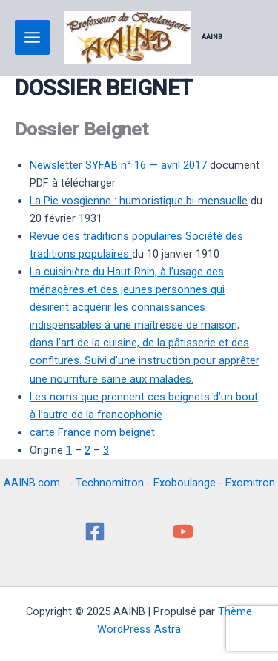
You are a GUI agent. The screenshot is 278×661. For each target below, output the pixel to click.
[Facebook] (95, 531)
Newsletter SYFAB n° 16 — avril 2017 (118, 165)
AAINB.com (35, 482)
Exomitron (250, 482)
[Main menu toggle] (32, 37)
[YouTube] (183, 531)
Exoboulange (184, 482)
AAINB (212, 37)
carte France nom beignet (92, 432)
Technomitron (110, 482)
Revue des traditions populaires (106, 236)
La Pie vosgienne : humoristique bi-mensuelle (139, 200)
